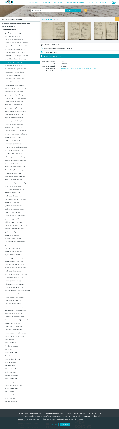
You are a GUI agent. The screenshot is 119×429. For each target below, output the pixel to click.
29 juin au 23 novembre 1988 (13, 222)
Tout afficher (47, 19)
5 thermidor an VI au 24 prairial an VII (16, 52)
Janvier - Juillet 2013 (11, 362)
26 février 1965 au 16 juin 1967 (13, 127)
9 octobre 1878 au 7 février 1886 (14, 78)
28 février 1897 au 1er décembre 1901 (16, 88)
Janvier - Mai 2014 (10, 372)
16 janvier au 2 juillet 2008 (12, 323)
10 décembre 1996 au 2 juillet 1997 (15, 268)
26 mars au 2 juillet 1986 (12, 202)
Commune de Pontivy (9, 29)
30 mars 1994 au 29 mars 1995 (14, 258)
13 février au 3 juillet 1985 (12, 192)
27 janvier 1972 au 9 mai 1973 (13, 140)
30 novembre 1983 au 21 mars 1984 (15, 183)
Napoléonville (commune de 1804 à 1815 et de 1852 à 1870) (79, 68)
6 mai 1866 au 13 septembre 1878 (15, 75)
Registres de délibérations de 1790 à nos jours (16, 23)
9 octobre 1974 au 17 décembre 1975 (16, 147)
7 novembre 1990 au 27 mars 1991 (15, 241)
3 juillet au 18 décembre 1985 (13, 196)
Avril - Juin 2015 (9, 382)
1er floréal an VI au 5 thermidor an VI (16, 49)
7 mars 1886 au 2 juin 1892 (12, 82)
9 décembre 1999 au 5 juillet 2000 (15, 284)
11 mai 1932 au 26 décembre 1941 (15, 104)
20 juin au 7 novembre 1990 (13, 238)
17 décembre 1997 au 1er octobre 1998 (16, 274)
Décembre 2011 (9, 349)
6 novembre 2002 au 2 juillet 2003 (15, 297)
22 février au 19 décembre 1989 (14, 228)
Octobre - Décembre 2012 (12, 359)
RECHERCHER (33, 2)
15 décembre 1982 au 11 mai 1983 (15, 176)
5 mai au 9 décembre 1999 (13, 281)
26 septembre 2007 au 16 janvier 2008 (16, 320)
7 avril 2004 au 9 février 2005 (13, 303)
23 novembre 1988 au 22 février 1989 (15, 225)
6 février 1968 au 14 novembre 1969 (15, 131)
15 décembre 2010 (10, 339)
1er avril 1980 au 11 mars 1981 (13, 163)
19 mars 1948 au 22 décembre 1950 (15, 111)
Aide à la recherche (38, 13)
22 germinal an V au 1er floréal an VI (15, 46)
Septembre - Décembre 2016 (13, 395)
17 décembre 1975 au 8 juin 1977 (14, 150)
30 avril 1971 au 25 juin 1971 (13, 137)
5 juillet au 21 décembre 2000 (14, 287)
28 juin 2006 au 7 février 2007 (13, 313)
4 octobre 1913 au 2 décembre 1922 (15, 98)
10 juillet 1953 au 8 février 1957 (14, 117)
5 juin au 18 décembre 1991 (13, 248)
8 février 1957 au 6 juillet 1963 (13, 121)
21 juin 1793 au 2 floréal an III (13, 36)
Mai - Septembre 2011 (11, 346)
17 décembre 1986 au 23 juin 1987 (15, 209)
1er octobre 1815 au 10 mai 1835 (14, 65)
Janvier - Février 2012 (11, 352)
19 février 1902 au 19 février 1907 (14, 91)
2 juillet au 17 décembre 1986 (13, 206)
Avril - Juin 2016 (9, 391)
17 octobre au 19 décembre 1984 (14, 189)
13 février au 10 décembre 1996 (14, 264)
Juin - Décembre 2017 (11, 401)
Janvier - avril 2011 (10, 343)
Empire (63, 71)
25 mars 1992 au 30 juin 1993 (13, 251)
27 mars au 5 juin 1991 (11, 245)
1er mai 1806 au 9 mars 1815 (13, 62)
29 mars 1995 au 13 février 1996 (14, 261)
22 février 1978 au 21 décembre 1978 (15, 157)
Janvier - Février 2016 (11, 388)
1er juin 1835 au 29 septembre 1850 (15, 69)
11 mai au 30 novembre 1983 (13, 179)
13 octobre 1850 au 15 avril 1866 (14, 72)
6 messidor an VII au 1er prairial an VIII (16, 55)
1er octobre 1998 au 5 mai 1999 (14, 277)
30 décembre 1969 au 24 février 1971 (16, 134)
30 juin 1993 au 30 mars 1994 (13, 254)
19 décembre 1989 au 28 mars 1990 (15, 232)
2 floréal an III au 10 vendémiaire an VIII (16, 42)
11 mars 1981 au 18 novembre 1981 (15, 166)
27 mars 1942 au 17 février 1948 (14, 108)
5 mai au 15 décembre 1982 (13, 173)
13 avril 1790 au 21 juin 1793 (13, 33)
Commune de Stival (9, 26)
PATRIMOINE (58, 2)
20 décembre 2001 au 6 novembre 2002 (17, 294)
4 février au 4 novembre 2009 (13, 329)
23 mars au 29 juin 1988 (12, 219)
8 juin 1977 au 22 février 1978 (13, 153)
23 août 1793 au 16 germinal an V (14, 39)
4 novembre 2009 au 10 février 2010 (15, 333)
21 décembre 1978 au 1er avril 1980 (15, 160)
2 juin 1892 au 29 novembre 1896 (14, 85)
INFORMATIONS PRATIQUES (75, 2)
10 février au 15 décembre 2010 (14, 336)
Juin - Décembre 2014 (11, 375)
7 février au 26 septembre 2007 (14, 316)
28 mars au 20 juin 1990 (12, 235)
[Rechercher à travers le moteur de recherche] (49, 10)
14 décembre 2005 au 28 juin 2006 (15, 310)
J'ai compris (65, 424)
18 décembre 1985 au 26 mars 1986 (15, 199)
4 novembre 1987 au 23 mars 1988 (15, 215)
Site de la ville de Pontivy (98, 2)
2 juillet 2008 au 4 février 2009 (14, 326)
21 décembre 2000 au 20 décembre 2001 (17, 290)
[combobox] (73, 10)
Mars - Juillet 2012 (10, 356)
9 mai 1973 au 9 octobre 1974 (13, 144)
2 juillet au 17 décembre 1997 (13, 271)
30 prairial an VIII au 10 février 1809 (15, 59)
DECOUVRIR (46, 2)
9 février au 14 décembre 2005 (14, 307)
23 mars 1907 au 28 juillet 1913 (14, 95)
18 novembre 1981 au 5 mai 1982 (14, 170)
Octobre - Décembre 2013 (12, 369)
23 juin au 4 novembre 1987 (13, 212)
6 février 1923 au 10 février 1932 (14, 101)
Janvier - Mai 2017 (10, 398)
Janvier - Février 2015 (11, 378)
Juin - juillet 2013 (10, 365)
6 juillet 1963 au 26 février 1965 (14, 124)
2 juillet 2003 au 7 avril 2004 (13, 300)
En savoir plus (53, 424)
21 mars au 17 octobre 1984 (13, 186)
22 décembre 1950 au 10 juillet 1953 (15, 114)
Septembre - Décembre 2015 (13, 385)
